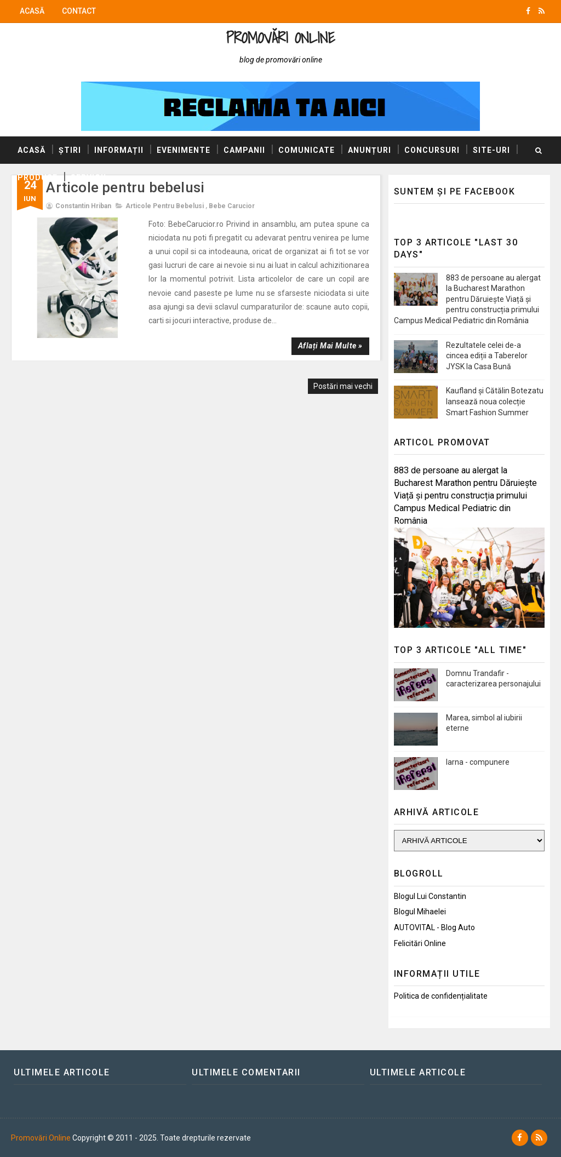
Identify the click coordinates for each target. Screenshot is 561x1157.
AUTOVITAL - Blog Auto (434, 927)
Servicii (88, 177)
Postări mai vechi (343, 386)
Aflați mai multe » (330, 345)
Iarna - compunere (478, 762)
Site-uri (491, 150)
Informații (119, 150)
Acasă (32, 11)
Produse (38, 177)
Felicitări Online (420, 943)
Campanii (244, 150)
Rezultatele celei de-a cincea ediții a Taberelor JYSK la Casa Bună (487, 356)
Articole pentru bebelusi (164, 206)
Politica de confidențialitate (441, 996)
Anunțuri (369, 150)
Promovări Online (280, 37)
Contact (79, 11)
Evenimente (183, 150)
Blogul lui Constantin (430, 896)
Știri (70, 150)
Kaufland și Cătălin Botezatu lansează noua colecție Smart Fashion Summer (494, 401)
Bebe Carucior (232, 206)
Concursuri (432, 150)
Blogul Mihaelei (420, 911)
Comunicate (306, 150)
